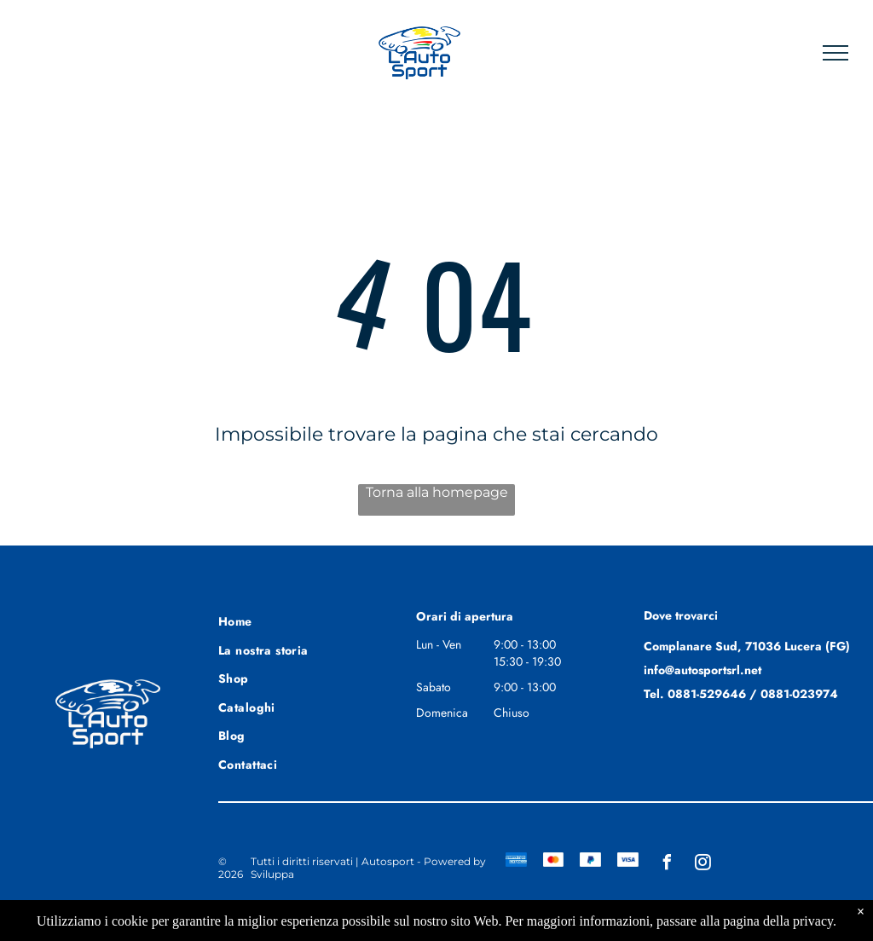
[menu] (835, 53)
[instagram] (702, 865)
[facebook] (667, 865)
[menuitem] (279, 619)
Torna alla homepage (437, 492)
